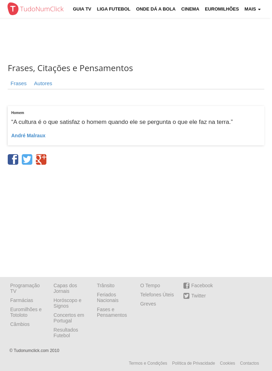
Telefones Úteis (157, 294)
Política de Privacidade (193, 363)
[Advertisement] (136, 218)
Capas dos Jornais (65, 288)
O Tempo (150, 285)
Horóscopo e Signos (67, 303)
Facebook (198, 286)
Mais (253, 9)
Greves (148, 304)
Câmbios (20, 324)
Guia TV (82, 9)
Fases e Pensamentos (112, 312)
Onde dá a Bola (155, 9)
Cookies (227, 363)
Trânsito (106, 285)
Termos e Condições (148, 363)
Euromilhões (222, 9)
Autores (43, 83)
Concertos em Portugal (68, 317)
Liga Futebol (114, 9)
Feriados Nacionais (107, 297)
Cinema (190, 9)
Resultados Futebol (65, 332)
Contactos (249, 363)
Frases (19, 83)
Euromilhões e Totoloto (26, 312)
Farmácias (21, 300)
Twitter (194, 296)
